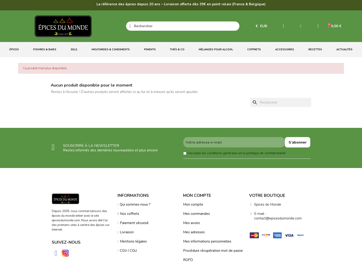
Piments (150, 49)
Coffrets (254, 49)
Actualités (344, 49)
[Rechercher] (280, 102)
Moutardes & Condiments (111, 49)
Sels (74, 49)
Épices (14, 49)
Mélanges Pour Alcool (216, 49)
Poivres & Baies (44, 49)
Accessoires (284, 49)
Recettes (315, 49)
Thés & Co (177, 49)
